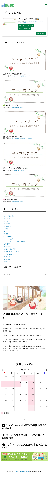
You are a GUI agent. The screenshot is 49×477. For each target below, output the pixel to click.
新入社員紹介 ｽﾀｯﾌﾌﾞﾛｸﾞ (13, 137)
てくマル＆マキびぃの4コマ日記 (14, 241)
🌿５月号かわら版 (10, 105)
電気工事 (7, 262)
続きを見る (40, 33)
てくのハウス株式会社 (22, 471)
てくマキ (21, 25)
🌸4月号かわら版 (10, 200)
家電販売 (7, 257)
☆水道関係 (7, 226)
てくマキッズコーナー (11, 239)
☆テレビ (7, 221)
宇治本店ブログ (24, 22)
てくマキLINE (29, 25)
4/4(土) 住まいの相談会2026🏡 (15, 168)
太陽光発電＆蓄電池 (10, 249)
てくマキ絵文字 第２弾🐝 (28, 19)
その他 (6, 234)
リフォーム (7, 246)
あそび (6, 231)
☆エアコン (7, 218)
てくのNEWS (30, 21)
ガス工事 (7, 244)
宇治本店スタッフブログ (26, 76)
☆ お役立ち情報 (9, 216)
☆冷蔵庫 (7, 223)
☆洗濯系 (7, 229)
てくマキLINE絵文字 (24, 28)
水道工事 (7, 259)
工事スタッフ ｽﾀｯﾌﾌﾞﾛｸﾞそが (14, 74)
